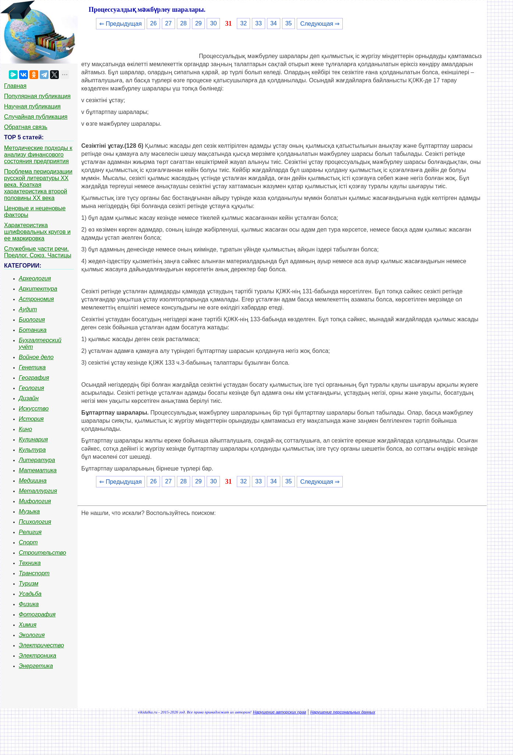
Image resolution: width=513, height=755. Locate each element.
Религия (30, 532)
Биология (32, 319)
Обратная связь (25, 127)
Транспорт (34, 573)
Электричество (41, 645)
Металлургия (38, 491)
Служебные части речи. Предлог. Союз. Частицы (37, 252)
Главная (15, 86)
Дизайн (29, 398)
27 (168, 23)
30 (213, 23)
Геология (31, 388)
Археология (35, 278)
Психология (35, 522)
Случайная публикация (35, 117)
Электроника (37, 655)
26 (153, 23)
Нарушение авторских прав (279, 712)
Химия (27, 625)
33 (258, 23)
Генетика (32, 367)
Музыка (29, 511)
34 (273, 23)
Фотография (37, 614)
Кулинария (33, 439)
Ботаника (33, 330)
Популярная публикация (37, 96)
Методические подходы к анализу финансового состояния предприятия (38, 154)
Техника (30, 563)
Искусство (34, 408)
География (34, 378)
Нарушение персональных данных (342, 712)
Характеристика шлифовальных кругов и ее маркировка (37, 231)
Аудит (28, 309)
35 (288, 23)
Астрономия (36, 299)
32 (243, 23)
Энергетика (36, 666)
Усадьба (30, 594)
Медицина (33, 480)
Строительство (42, 553)
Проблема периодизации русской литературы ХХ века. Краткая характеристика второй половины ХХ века (38, 184)
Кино (25, 429)
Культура (32, 450)
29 (198, 23)
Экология (31, 635)
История (31, 419)
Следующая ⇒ (319, 24)
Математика (38, 470)
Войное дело (36, 357)
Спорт (28, 542)
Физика (29, 604)
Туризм (28, 583)
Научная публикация (32, 106)
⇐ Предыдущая (120, 24)
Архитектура (38, 289)
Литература (37, 460)
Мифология (35, 501)
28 (183, 23)
